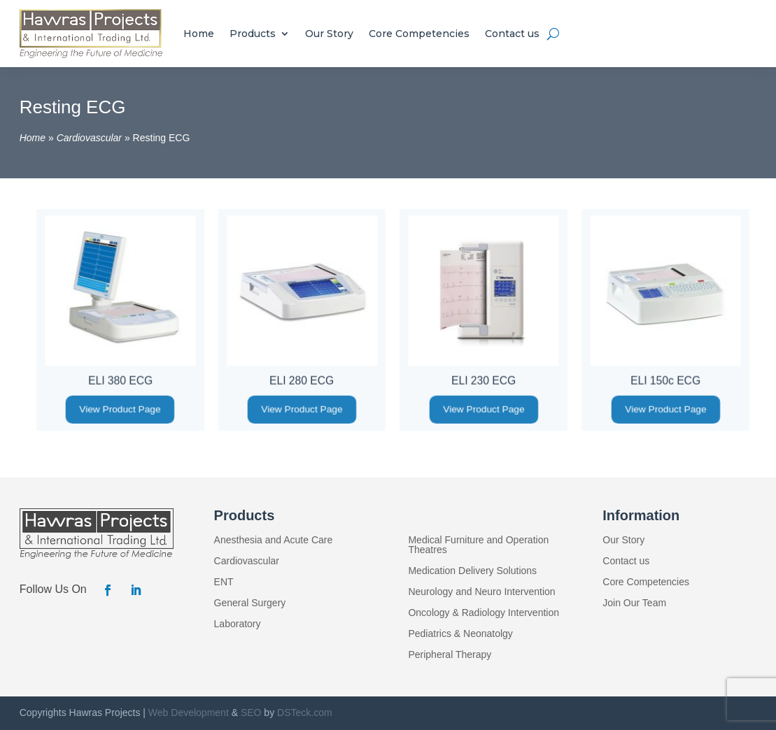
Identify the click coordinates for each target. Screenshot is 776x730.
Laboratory (237, 624)
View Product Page (120, 409)
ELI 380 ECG (120, 380)
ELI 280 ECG (301, 380)
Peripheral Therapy (449, 655)
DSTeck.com (304, 712)
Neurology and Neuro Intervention (481, 592)
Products (253, 33)
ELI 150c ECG (665, 380)
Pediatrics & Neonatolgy (460, 634)
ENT (224, 582)
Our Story (329, 33)
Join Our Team (634, 603)
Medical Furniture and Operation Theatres (478, 545)
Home (198, 33)
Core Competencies (419, 33)
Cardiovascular (89, 137)
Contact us (512, 33)
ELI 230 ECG (483, 380)
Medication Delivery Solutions (472, 571)
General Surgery (250, 603)
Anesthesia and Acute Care (273, 540)
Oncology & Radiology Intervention (483, 613)
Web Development (188, 712)
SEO (251, 712)
